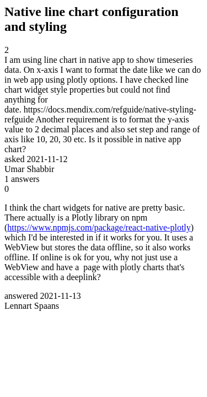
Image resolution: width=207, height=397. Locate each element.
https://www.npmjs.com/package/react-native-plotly (98, 227)
